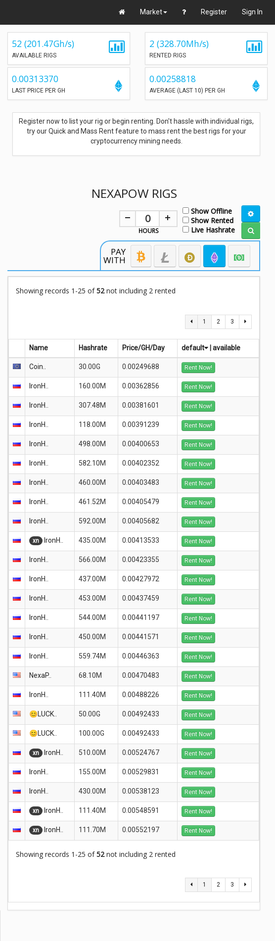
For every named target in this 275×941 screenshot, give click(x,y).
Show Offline (207, 210)
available (226, 348)
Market (153, 12)
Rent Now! (198, 367)
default (195, 348)
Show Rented (208, 220)
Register (214, 12)
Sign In (252, 12)
